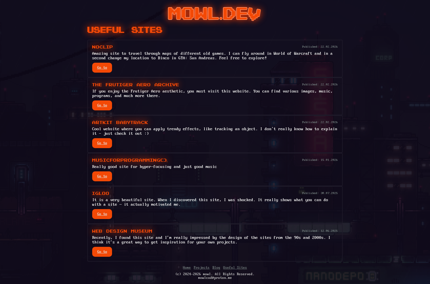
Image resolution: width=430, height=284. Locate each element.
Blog (216, 268)
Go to (102, 68)
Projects (202, 268)
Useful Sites (235, 268)
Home (187, 268)
